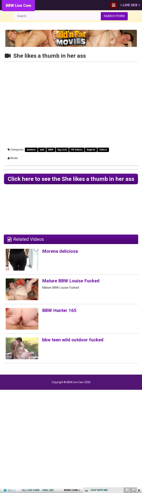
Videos (103, 149)
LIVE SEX (130, 5)
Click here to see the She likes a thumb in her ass (71, 179)
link (138, 433)
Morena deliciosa (60, 251)
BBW (50, 149)
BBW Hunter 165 (59, 310)
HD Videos (77, 149)
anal (42, 149)
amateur (31, 149)
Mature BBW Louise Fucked (70, 281)
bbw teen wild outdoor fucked (72, 340)
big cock (62, 149)
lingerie (91, 149)
